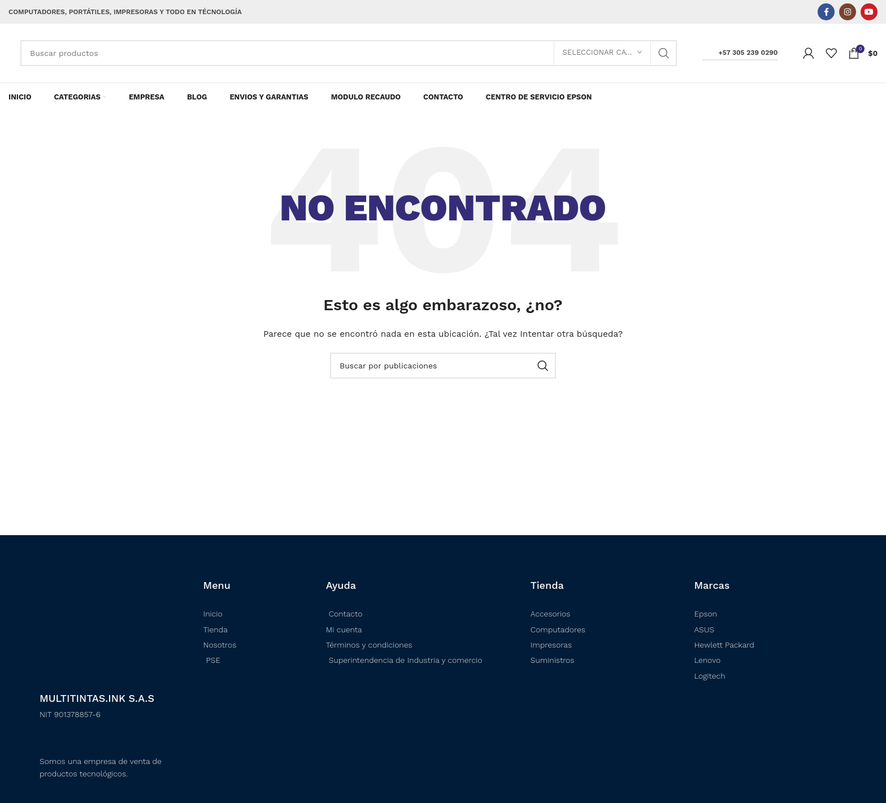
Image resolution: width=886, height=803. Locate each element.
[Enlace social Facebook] (826, 11)
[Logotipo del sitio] (8, 53)
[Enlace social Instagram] (847, 11)
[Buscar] (348, 53)
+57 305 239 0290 (740, 52)
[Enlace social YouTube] (869, 11)
